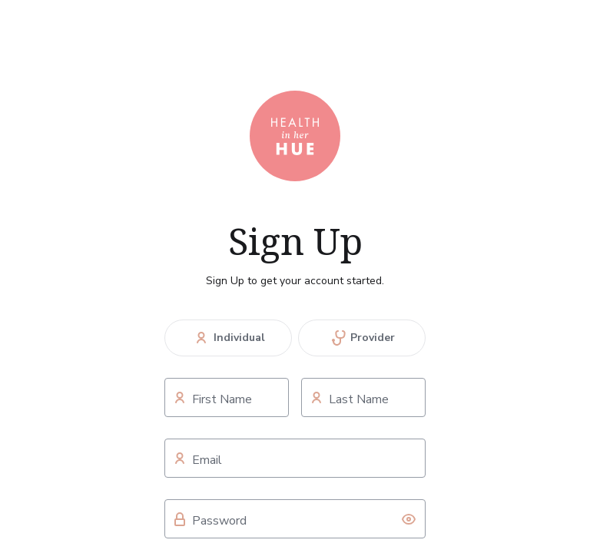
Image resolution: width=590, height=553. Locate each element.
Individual (228, 338)
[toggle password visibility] (408, 519)
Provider (362, 338)
